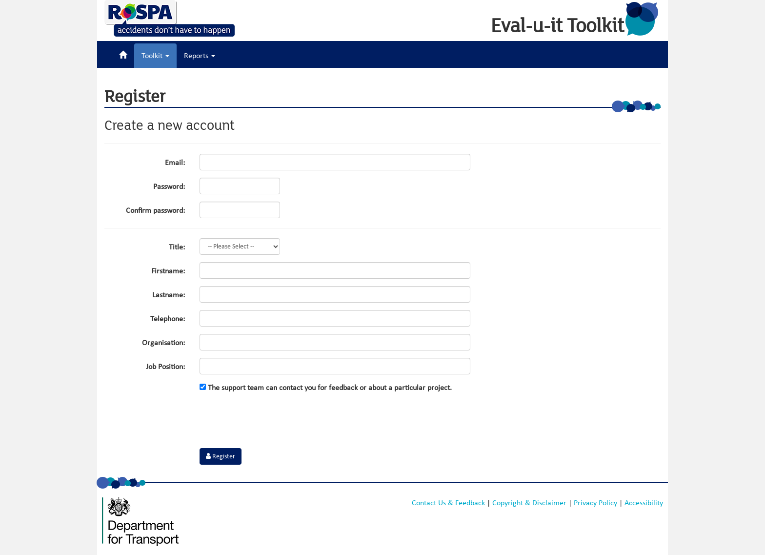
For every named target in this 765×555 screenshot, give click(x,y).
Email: (175, 162)
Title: (177, 247)
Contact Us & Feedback (448, 503)
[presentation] (274, 422)
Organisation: (163, 343)
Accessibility (643, 503)
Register (220, 456)
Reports (199, 56)
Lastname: (168, 295)
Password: (169, 186)
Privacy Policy (595, 503)
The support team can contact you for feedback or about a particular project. (326, 387)
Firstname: (168, 271)
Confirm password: (155, 210)
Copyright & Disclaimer (529, 503)
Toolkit (155, 56)
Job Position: (165, 366)
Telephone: (167, 319)
